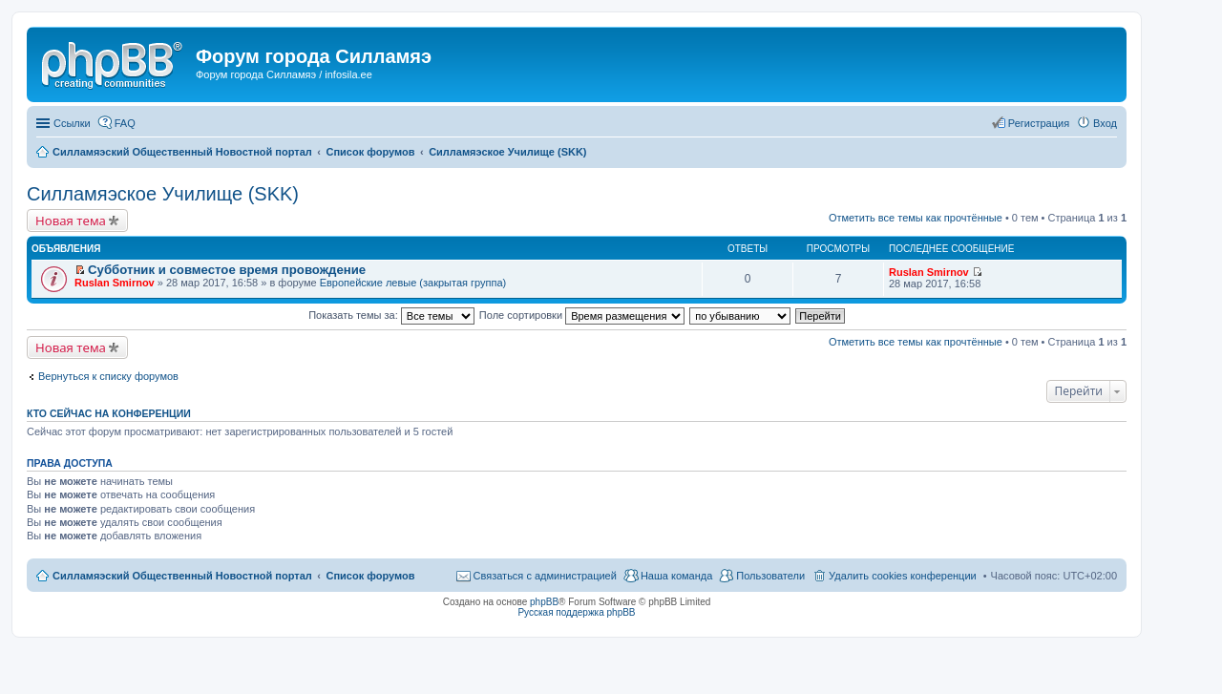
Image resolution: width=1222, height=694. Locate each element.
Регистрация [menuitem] (1038, 123)
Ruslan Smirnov (114, 282)
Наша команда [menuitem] (676, 575)
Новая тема (70, 220)
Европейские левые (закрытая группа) (413, 282)
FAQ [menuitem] (125, 123)
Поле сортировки (582, 315)
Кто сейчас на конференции (109, 413)
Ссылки (72, 123)
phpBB (544, 602)
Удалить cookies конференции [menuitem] (903, 575)
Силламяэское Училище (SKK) (163, 193)
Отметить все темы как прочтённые (915, 217)
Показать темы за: (391, 315)
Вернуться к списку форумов (108, 376)
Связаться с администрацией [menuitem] (545, 575)
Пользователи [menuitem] (770, 575)
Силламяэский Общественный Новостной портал (182, 575)
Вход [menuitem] (1105, 123)
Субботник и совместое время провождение (227, 270)
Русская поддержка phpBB (576, 612)
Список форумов (370, 575)
